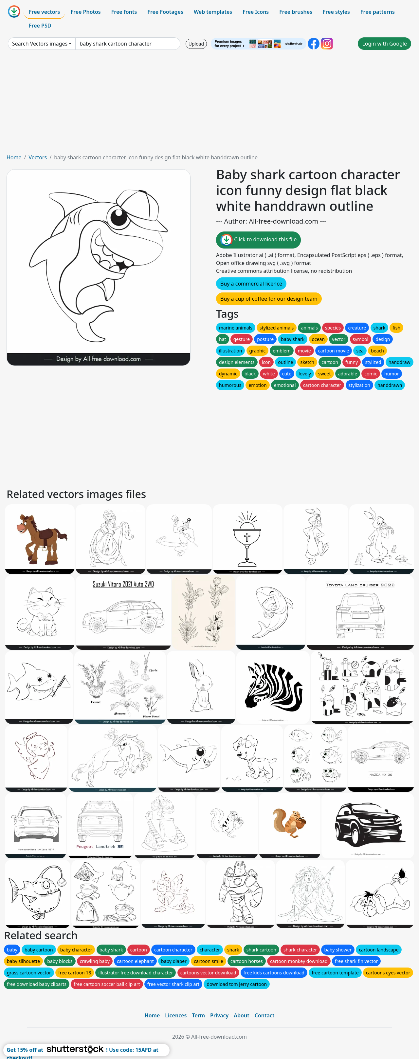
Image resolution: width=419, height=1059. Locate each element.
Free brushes (295, 11)
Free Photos (85, 11)
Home (14, 157)
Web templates (213, 11)
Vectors (37, 157)
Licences (176, 1015)
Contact (265, 1015)
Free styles (336, 11)
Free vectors (44, 11)
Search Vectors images (39, 43)
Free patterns (377, 11)
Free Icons (256, 11)
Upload (196, 44)
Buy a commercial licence (251, 283)
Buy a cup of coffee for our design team (269, 298)
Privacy (219, 1015)
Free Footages (165, 11)
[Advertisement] (209, 104)
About (241, 1015)
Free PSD (40, 25)
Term (198, 1015)
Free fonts (124, 11)
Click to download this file (258, 240)
